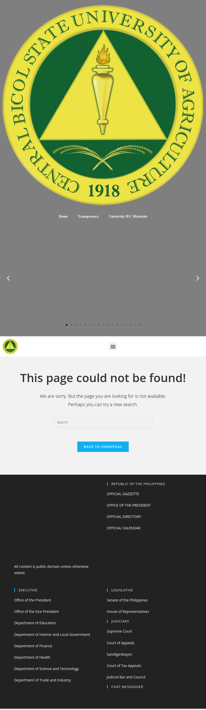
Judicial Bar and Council (126, 678)
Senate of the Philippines (127, 601)
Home (63, 216)
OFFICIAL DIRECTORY (124, 517)
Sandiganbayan (119, 655)
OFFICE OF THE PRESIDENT (129, 506)
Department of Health (32, 658)
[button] (66, 325)
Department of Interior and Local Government (52, 635)
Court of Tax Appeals (124, 666)
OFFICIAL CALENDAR (124, 529)
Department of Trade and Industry (42, 681)
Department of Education (35, 624)
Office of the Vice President (36, 612)
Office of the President (32, 601)
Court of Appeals (121, 643)
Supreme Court (119, 632)
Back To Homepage (103, 447)
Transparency (88, 216)
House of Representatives (128, 612)
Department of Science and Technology (46, 669)
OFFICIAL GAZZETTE (123, 494)
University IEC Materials (128, 216)
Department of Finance (33, 646)
